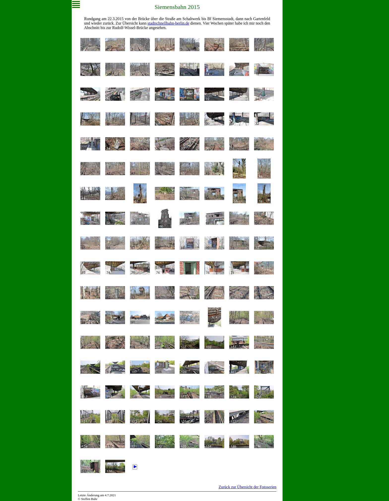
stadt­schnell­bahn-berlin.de (168, 23)
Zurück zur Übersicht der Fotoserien (247, 487)
